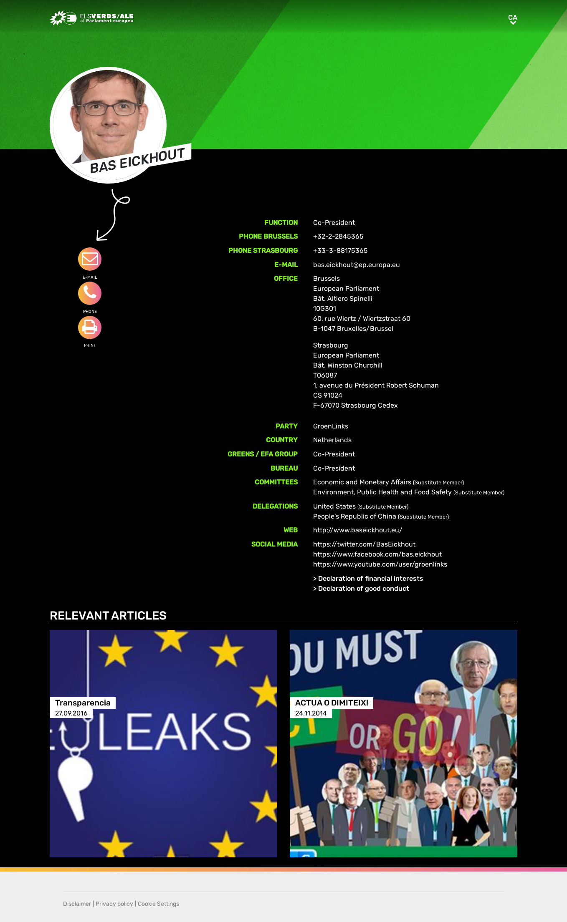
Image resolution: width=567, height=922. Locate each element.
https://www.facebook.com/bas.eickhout (377, 554)
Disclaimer (77, 903)
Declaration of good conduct (363, 588)
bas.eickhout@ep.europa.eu (356, 265)
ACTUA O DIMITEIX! (331, 703)
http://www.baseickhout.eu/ (357, 530)
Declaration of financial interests (370, 578)
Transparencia (83, 703)
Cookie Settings (158, 903)
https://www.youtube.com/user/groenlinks (380, 564)
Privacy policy (114, 903)
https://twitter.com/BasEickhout (364, 544)
